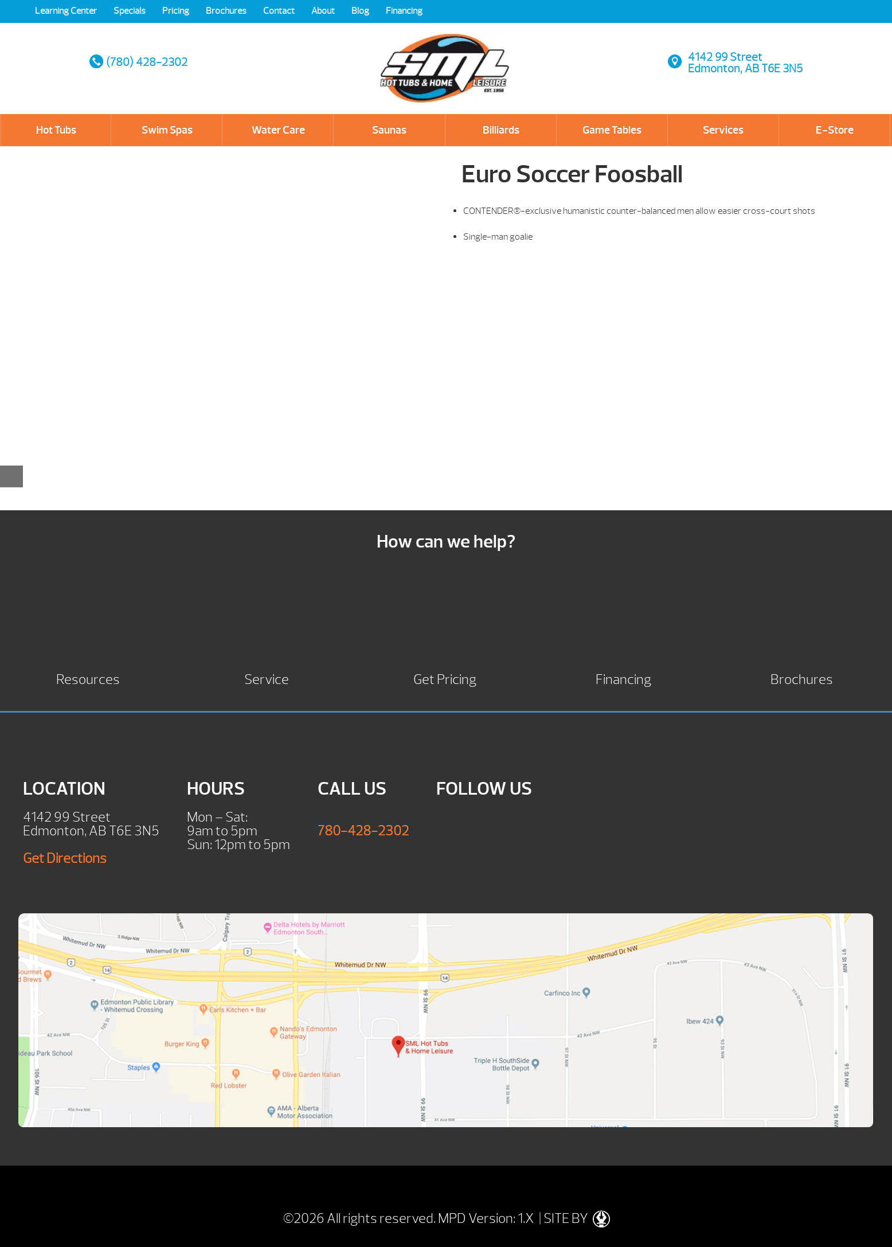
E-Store (835, 130)
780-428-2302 (363, 830)
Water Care (278, 130)
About (323, 11)
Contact (279, 11)
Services (723, 130)
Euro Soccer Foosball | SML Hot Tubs (444, 57)
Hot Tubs (56, 130)
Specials (130, 11)
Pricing (175, 11)
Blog (360, 11)
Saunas (389, 130)
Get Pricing (444, 678)
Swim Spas (167, 130)
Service (266, 678)
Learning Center (66, 11)
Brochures (226, 11)
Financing (404, 11)
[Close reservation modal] (11, 476)
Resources (88, 678)
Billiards (501, 130)
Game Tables (611, 130)
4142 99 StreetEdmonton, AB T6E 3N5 (745, 63)
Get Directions (65, 858)
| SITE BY (573, 1218)
